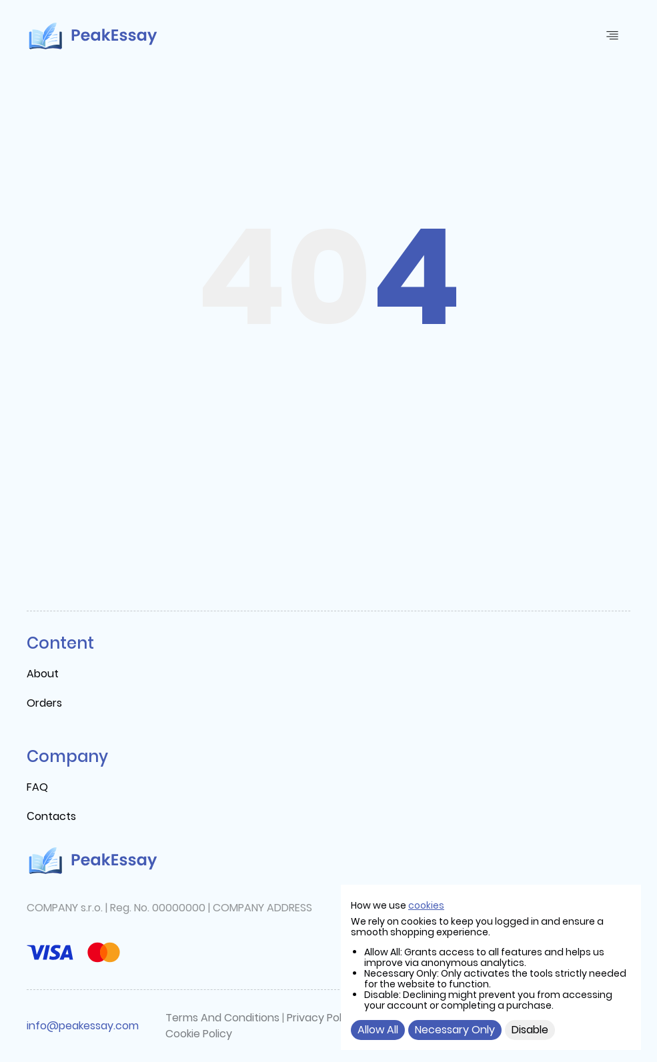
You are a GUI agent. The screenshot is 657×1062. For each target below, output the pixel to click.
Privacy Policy (321, 1017)
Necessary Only (455, 1029)
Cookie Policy (198, 1033)
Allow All (378, 1029)
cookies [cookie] (426, 905)
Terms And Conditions (222, 1017)
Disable (530, 1029)
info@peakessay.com (83, 1025)
